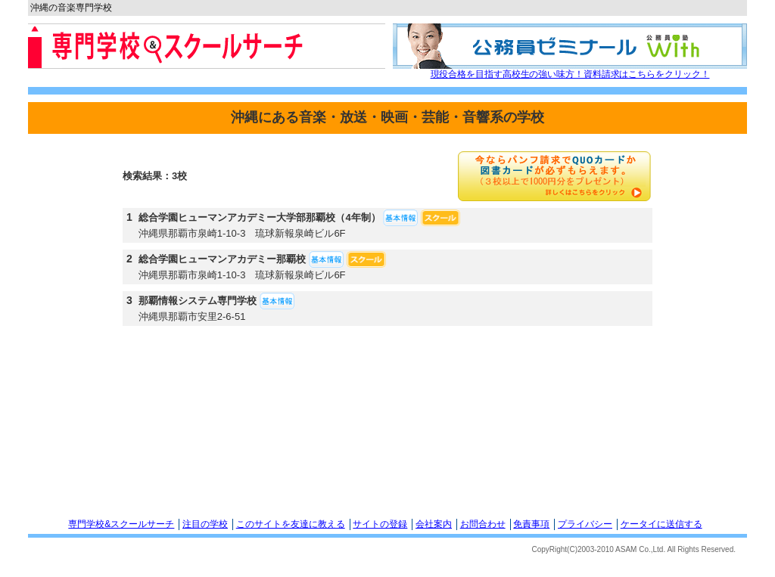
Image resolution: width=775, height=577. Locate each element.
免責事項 (531, 524)
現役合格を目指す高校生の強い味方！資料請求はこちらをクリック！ (570, 74)
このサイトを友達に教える (290, 524)
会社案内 (434, 524)
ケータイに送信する (661, 524)
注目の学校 (205, 524)
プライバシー (585, 524)
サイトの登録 (380, 524)
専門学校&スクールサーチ (121, 524)
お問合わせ (483, 524)
